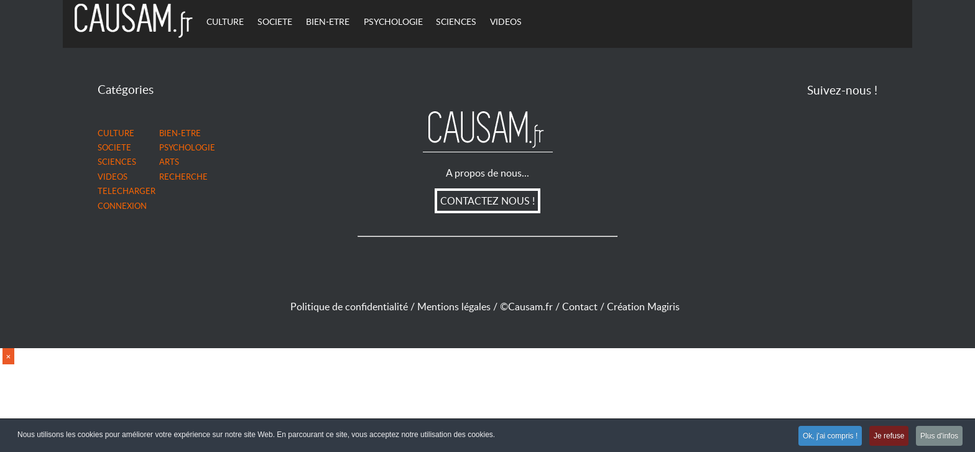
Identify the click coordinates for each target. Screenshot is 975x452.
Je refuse (886, 436)
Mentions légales (458, 306)
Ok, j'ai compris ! (825, 436)
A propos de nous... (487, 173)
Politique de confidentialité (349, 306)
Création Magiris (646, 306)
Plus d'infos (939, 436)
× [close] (8, 356)
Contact (584, 306)
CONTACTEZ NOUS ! (487, 201)
